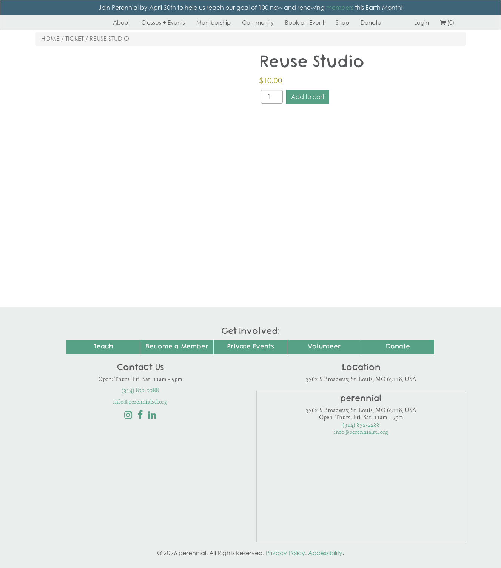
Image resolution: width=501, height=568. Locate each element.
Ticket (74, 38)
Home (50, 38)
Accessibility (325, 553)
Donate (371, 22)
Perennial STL (63, 22)
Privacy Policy (285, 553)
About (121, 22)
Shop (342, 22)
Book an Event (304, 22)
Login (421, 22)
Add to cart (307, 97)
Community (258, 22)
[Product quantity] (272, 97)
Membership (213, 22)
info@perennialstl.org (140, 402)
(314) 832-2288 (140, 391)
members (339, 7)
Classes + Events (163, 22)
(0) (447, 22)
